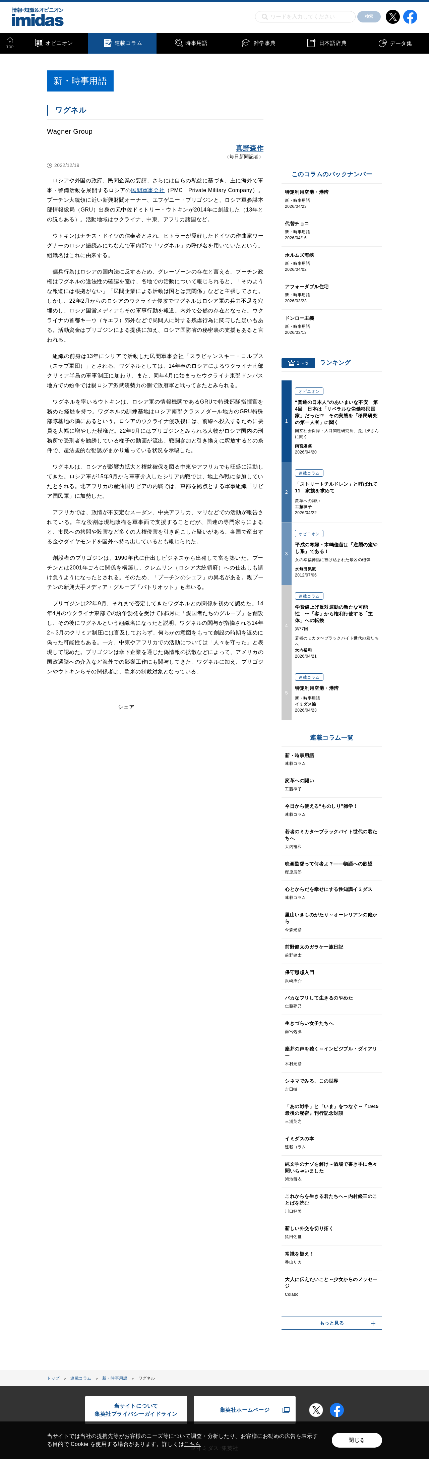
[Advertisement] (101, 803)
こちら (192, 1444)
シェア (126, 707)
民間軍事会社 (148, 190)
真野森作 (249, 148)
